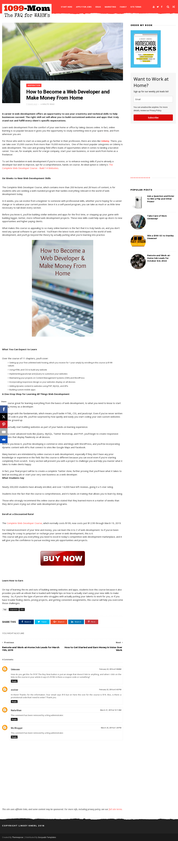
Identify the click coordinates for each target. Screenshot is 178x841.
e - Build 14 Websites (47, 168)
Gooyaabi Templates (47, 837)
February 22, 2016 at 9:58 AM (110, 669)
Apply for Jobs (84, 7)
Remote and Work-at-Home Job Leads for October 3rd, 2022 (158, 258)
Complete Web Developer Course (24, 523)
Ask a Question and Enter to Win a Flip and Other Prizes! (160, 199)
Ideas (98, 7)
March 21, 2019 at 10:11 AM (110, 710)
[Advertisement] (62, 799)
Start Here (66, 7)
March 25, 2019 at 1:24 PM (111, 728)
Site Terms (135, 7)
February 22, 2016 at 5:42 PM (110, 690)
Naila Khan (16, 710)
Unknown (15, 669)
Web (22, 609)
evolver (14, 690)
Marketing (110, 7)
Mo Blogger (17, 728)
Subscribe (153, 117)
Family (123, 7)
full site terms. (116, 809)
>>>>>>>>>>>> (140, 177)
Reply (14, 681)
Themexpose (17, 837)
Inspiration (34, 85)
